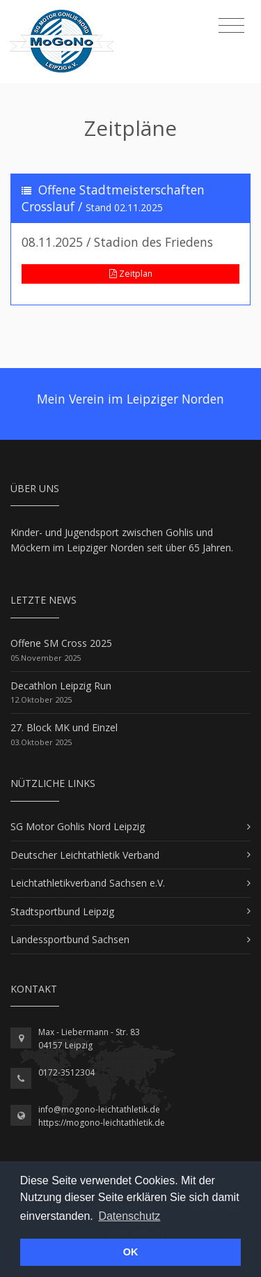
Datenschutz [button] (129, 1216)
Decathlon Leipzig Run (60, 685)
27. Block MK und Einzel (64, 727)
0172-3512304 (66, 1072)
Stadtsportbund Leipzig (62, 911)
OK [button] (131, 1251)
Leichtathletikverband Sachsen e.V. (87, 882)
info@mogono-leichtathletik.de (99, 1109)
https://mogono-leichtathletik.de (101, 1123)
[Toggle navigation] (231, 26)
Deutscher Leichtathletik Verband (84, 855)
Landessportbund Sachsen (69, 939)
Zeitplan (130, 274)
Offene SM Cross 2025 (61, 643)
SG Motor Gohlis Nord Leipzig (77, 826)
